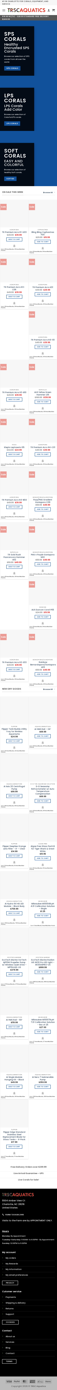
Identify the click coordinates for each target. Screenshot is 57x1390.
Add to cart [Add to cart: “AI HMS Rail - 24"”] (43, 736)
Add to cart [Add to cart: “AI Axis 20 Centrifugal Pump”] (14, 796)
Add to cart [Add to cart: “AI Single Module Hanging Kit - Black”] (14, 1087)
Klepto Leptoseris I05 (14, 447)
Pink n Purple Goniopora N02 (42, 556)
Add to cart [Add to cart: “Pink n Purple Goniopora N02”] (43, 564)
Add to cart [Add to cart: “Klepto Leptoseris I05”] (14, 454)
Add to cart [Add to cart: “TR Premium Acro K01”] (43, 294)
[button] (3, 10)
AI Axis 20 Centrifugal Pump (14, 787)
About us (10, 1336)
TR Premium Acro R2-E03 (14, 662)
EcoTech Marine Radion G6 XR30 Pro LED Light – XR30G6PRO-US (42, 962)
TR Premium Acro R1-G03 (14, 232)
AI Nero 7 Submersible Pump (42, 1078)
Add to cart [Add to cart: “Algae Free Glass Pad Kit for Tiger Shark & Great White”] (43, 858)
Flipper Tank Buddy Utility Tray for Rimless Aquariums (14, 731)
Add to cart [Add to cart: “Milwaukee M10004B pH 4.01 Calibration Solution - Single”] (43, 916)
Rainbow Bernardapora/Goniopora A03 (43, 664)
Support (10, 1314)
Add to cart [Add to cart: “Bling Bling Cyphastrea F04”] (43, 242)
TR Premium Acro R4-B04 (14, 500)
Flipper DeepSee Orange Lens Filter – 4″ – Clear (14, 847)
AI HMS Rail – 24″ (42, 729)
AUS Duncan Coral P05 (43, 610)
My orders (11, 1258)
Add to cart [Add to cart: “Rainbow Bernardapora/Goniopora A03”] (43, 674)
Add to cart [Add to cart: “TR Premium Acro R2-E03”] (14, 669)
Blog (8, 1347)
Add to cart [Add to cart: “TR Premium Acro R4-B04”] (14, 507)
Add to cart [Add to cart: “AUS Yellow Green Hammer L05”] (43, 402)
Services (10, 1342)
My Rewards (12, 1263)
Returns (10, 1308)
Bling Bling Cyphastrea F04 (43, 233)
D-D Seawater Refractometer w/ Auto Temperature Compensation (42, 790)
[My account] (48, 10)
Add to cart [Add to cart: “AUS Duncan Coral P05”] (43, 617)
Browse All (49, 192)
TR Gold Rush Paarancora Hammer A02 (14, 557)
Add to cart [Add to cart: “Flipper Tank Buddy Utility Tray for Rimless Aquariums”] (14, 741)
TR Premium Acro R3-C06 (14, 288)
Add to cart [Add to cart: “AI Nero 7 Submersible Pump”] (43, 1087)
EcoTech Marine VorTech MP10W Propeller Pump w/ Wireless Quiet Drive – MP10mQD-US (14, 964)
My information (14, 1269)
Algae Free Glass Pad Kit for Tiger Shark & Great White (43, 848)
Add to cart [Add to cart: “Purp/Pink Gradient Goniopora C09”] (43, 509)
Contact (10, 1353)
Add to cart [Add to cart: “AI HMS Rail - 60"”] (14, 1027)
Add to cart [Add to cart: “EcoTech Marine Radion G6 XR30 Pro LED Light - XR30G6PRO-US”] (43, 972)
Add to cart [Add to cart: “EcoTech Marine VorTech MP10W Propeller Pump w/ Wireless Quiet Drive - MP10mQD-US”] (14, 974)
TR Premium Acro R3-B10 (14, 392)
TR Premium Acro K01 (42, 287)
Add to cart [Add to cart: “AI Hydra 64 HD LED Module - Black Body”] (14, 913)
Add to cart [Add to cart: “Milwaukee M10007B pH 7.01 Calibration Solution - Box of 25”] (43, 1032)
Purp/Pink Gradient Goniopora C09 (42, 501)
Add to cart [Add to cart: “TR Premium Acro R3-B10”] (14, 399)
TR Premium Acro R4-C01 (42, 447)
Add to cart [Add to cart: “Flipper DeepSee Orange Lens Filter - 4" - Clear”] (14, 856)
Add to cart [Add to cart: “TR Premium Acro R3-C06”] (14, 297)
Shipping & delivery (15, 1302)
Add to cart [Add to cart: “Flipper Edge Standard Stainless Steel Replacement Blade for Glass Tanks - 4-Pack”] (14, 1147)
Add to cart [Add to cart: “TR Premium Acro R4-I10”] (43, 347)
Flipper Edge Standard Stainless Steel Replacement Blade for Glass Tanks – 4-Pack (14, 1136)
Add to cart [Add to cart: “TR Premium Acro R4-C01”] (43, 454)
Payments (11, 1297)
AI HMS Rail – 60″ (14, 1020)
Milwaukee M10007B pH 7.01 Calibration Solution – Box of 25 (43, 1022)
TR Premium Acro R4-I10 (43, 340)
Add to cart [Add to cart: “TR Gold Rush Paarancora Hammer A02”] (14, 567)
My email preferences (17, 1275)
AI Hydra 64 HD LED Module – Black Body (14, 905)
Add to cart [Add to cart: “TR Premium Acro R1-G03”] (14, 239)
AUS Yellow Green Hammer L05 (42, 393)
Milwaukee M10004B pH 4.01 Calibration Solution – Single (43, 906)
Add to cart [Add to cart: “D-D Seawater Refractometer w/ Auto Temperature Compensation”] (43, 801)
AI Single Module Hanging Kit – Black (14, 1078)
